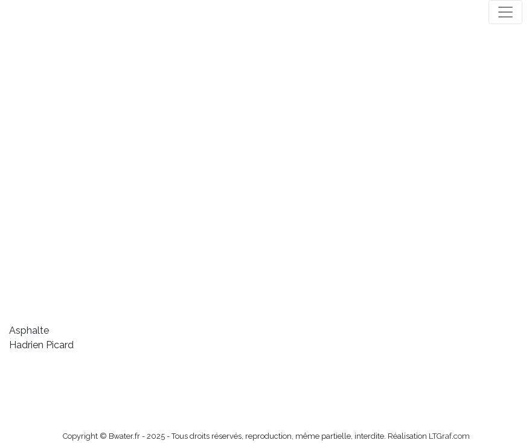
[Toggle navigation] (505, 12)
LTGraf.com (449, 436)
